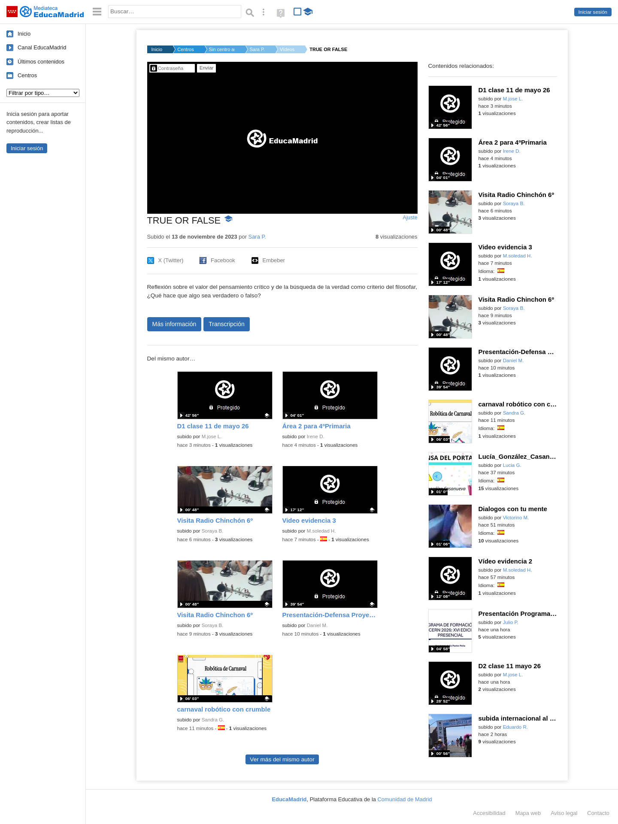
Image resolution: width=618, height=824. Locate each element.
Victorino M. (516, 517)
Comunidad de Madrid (405, 799)
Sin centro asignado (222, 49)
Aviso (564, 813)
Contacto (598, 813)
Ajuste (410, 218)
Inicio (24, 33)
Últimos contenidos (41, 61)
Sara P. (257, 49)
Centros (27, 75)
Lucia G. (512, 465)
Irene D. (315, 436)
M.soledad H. (321, 530)
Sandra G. (213, 719)
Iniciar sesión (593, 12)
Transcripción (227, 324)
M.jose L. (212, 436)
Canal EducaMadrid (42, 47)
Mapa (528, 813)
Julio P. (510, 622)
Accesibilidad (489, 813)
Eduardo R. (515, 727)
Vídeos (287, 49)
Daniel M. (317, 625)
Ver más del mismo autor (282, 759)
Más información (174, 324)
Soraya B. (213, 530)
